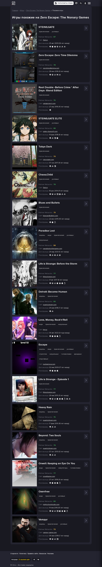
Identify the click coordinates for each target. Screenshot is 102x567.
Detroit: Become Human (53, 291)
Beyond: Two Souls (50, 435)
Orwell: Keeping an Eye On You (57, 463)
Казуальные (43, 240)
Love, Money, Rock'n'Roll (53, 319)
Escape (43, 344)
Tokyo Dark (45, 146)
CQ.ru (14, 565)
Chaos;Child (46, 174)
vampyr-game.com (50, 532)
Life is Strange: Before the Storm (58, 263)
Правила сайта (32, 553)
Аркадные (78, 354)
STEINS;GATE (46, 27)
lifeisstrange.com (49, 277)
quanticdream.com (49, 305)
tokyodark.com (48, 160)
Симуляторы (63, 468)
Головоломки (66, 354)
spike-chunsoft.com (50, 131)
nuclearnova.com (49, 364)
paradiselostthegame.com (52, 249)
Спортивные (43, 359)
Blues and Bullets (49, 202)
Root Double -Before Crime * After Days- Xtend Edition (59, 89)
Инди (49, 235)
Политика (22, 553)
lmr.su (45, 330)
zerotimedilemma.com (51, 68)
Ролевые (55, 32)
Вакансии (42, 553)
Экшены (42, 235)
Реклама (50, 553)
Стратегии (43, 354)
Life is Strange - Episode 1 (54, 379)
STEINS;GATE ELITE (50, 118)
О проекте (14, 553)
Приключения (44, 32)
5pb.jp (45, 40)
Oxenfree (44, 491)
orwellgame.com (49, 476)
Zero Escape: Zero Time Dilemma (58, 55)
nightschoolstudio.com (51, 504)
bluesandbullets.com (50, 216)
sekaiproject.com (49, 103)
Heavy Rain (45, 407)
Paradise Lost (47, 230)
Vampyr (43, 519)
